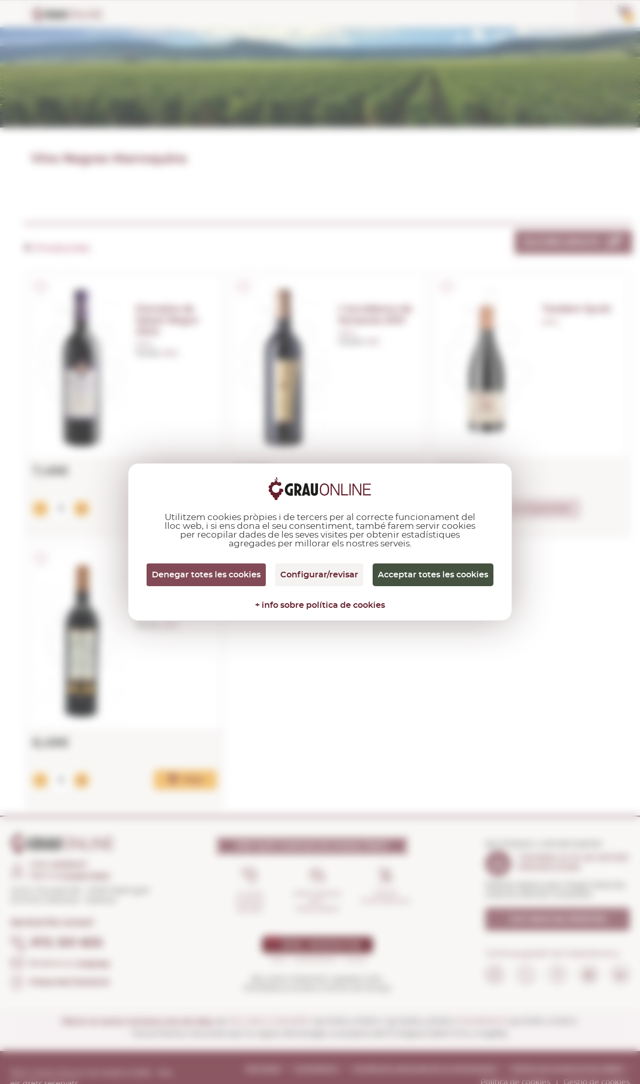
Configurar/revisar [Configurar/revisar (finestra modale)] (319, 575)
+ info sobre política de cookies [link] (320, 605)
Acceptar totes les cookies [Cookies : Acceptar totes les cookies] (433, 575)
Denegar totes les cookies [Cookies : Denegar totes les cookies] (206, 575)
